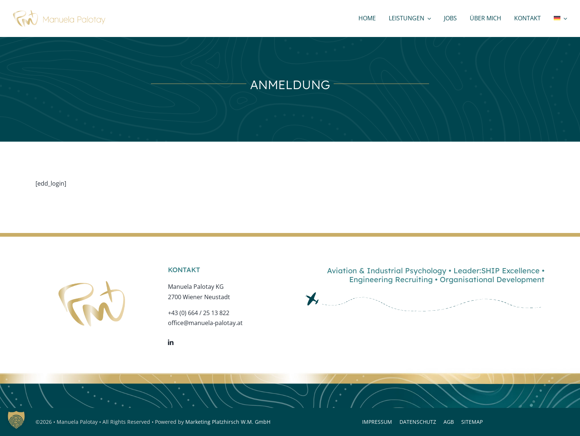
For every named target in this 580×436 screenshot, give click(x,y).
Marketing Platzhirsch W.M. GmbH (227, 421)
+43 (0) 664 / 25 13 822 (198, 313)
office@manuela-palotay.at (205, 323)
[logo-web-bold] (59, 13)
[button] (16, 419)
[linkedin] (170, 342)
